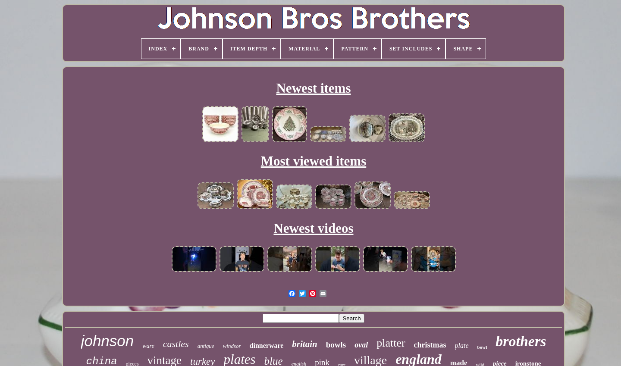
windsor (232, 346)
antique (206, 346)
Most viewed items (314, 161)
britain (304, 344)
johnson (107, 340)
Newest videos (313, 228)
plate (462, 345)
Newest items (313, 88)
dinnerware (267, 345)
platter (390, 343)
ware (148, 346)
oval (361, 345)
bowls (336, 344)
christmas (430, 345)
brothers (521, 341)
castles (176, 343)
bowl (482, 347)
